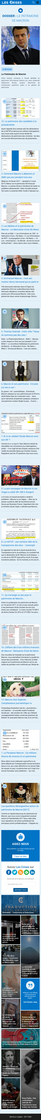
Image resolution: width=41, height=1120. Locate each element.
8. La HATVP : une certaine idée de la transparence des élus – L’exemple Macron (19, 544)
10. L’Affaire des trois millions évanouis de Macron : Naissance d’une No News (20, 649)
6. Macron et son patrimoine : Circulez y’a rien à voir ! (19, 386)
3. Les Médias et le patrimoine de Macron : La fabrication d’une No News (20, 228)
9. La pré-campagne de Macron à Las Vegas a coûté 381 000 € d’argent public (19, 491)
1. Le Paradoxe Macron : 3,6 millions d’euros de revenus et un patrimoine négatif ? (18, 755)
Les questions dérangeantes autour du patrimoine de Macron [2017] (20, 808)
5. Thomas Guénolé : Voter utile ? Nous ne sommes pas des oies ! (20, 333)
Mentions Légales (16, 1117)
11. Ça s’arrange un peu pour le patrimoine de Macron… (16, 597)
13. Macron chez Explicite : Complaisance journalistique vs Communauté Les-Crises (16, 702)
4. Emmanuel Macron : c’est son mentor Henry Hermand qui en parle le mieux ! (19, 280)
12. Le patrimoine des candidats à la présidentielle (19, 123)
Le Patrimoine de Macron (20, 18)
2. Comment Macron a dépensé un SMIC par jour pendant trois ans (18, 175)
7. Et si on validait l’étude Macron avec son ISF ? (19, 438)
